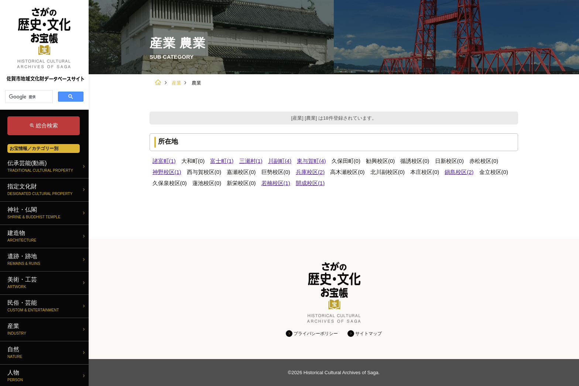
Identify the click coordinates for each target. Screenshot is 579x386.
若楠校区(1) (275, 183)
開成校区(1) (310, 183)
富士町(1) (221, 161)
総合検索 (47, 125)
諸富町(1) (164, 161)
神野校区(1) (167, 172)
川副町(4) (279, 161)
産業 (176, 83)
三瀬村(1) (251, 161)
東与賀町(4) (311, 161)
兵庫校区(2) (310, 172)
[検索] (28, 96)
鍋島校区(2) (459, 172)
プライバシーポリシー (316, 333)
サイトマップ (368, 333)
